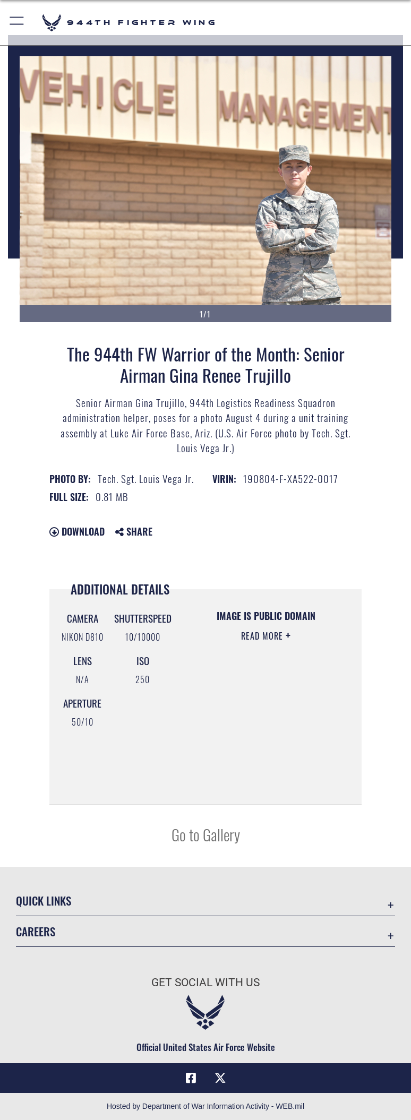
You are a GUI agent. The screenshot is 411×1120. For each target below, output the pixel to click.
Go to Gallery (206, 834)
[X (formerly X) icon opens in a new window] (220, 1078)
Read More (263, 636)
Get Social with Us (205, 982)
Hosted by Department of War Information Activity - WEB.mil (205, 1106)
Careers (35, 931)
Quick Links (43, 900)
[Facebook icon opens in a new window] (191, 1078)
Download (77, 531)
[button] (17, 22)
